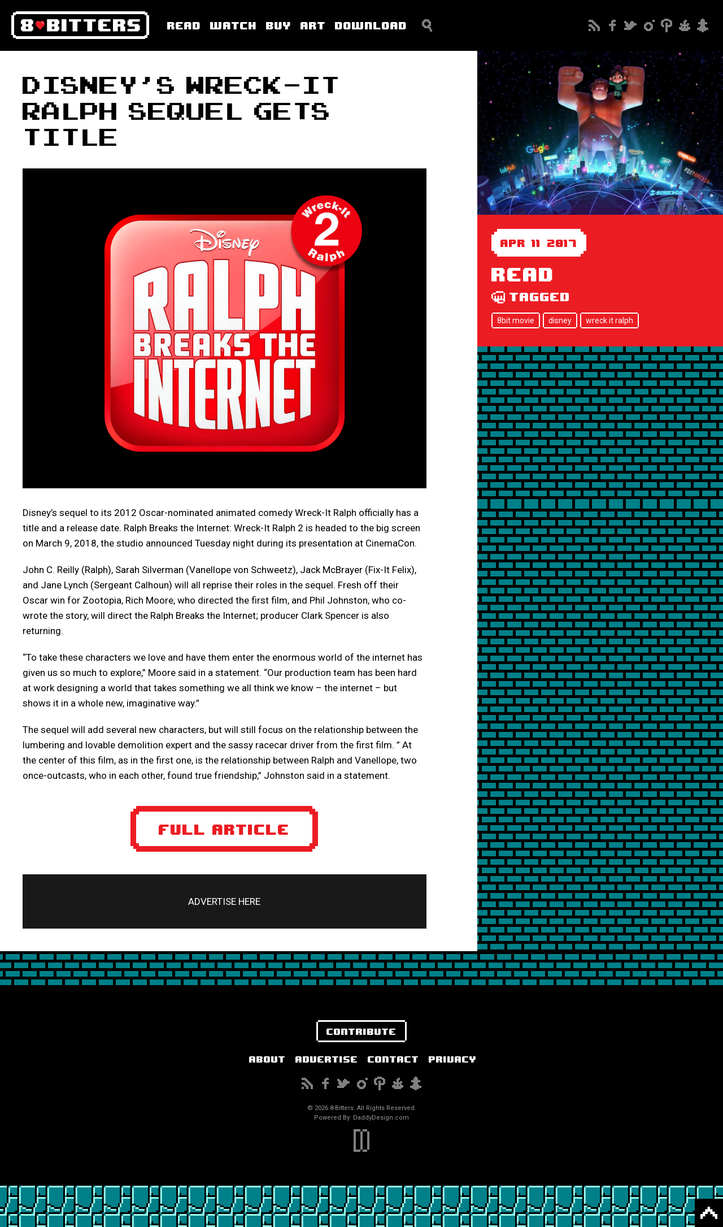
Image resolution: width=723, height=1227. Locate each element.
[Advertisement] (600, 425)
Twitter (630, 25)
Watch (233, 25)
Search (427, 25)
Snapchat (703, 25)
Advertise (326, 1059)
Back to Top (709, 1213)
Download (371, 25)
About (267, 1059)
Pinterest (666, 25)
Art (313, 25)
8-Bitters (80, 25)
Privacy (453, 1059)
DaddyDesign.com (381, 1117)
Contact (393, 1059)
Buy (278, 25)
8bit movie (515, 320)
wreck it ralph (609, 320)
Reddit (685, 25)
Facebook (612, 25)
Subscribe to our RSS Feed (594, 25)
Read (184, 25)
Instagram (648, 25)
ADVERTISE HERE (224, 901)
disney (560, 320)
